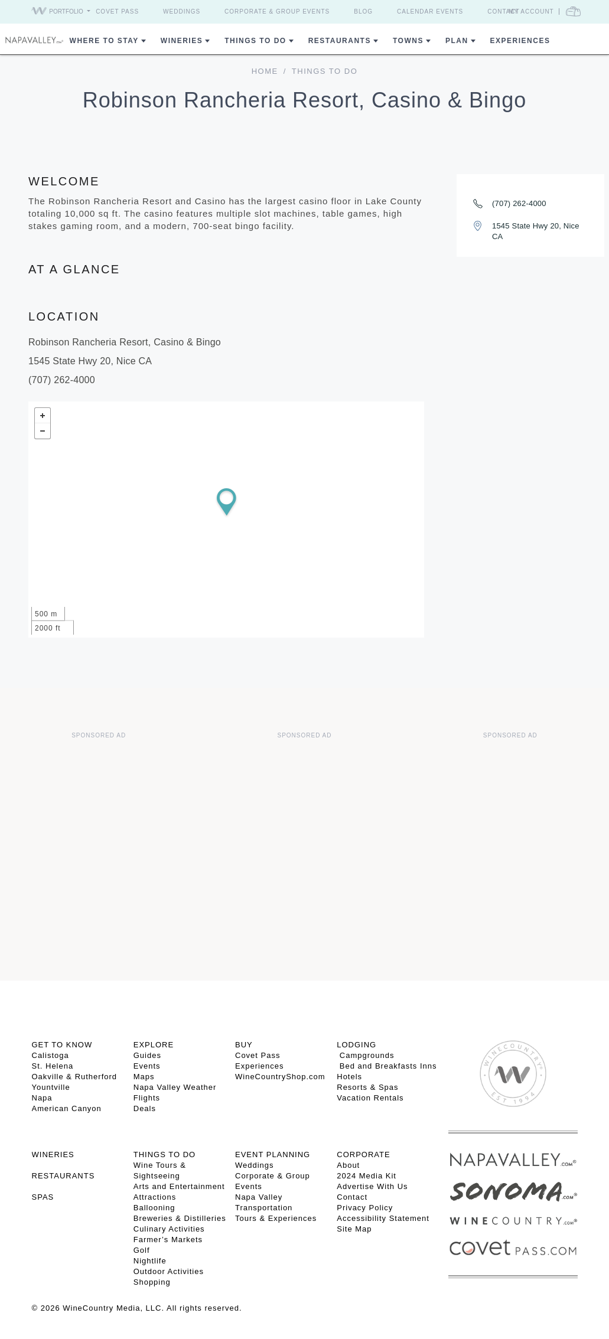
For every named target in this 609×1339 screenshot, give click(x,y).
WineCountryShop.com (280, 1076)
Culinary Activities (169, 1228)
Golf (141, 1250)
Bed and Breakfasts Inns (387, 1066)
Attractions (154, 1197)
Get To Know (62, 1044)
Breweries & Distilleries (179, 1218)
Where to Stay (104, 41)
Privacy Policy (365, 1207)
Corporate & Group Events (277, 11)
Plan (456, 41)
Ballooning (154, 1207)
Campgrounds (365, 1055)
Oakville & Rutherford (75, 1076)
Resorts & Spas (367, 1087)
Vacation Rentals (370, 1097)
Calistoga (50, 1055)
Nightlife (150, 1260)
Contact (503, 11)
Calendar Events (430, 11)
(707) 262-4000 (519, 203)
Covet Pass (117, 11)
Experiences (520, 41)
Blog (363, 11)
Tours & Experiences (276, 1218)
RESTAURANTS (63, 1175)
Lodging (356, 1044)
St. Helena (53, 1066)
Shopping (152, 1282)
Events (147, 1066)
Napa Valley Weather (175, 1087)
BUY (244, 1044)
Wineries (182, 41)
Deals (144, 1108)
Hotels (349, 1076)
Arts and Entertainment (179, 1186)
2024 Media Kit (366, 1175)
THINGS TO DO (164, 1154)
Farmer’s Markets (168, 1239)
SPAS (43, 1197)
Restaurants (339, 41)
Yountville (51, 1087)
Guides (147, 1055)
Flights (146, 1097)
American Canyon (67, 1108)
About (348, 1165)
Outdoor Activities (168, 1271)
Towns (408, 41)
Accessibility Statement (383, 1218)
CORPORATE (363, 1154)
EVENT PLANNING (272, 1154)
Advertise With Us (372, 1186)
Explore (153, 1044)
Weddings (181, 11)
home (265, 71)
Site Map (354, 1228)
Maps (144, 1076)
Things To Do (255, 41)
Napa (42, 1097)
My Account (531, 11)
